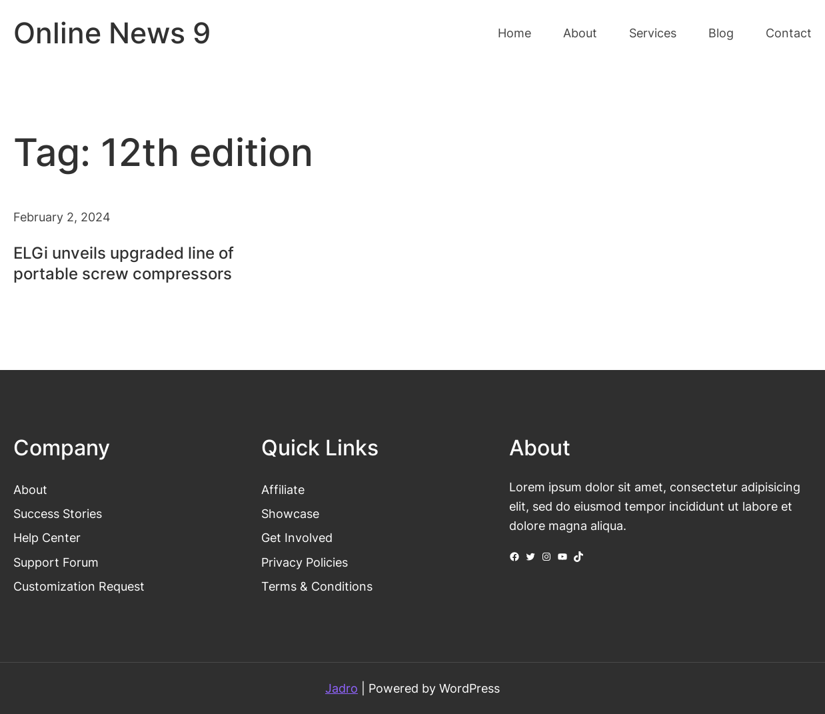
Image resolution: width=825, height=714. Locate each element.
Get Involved (297, 537)
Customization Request (79, 586)
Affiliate (283, 489)
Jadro (341, 688)
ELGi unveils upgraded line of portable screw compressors (123, 263)
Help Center (47, 537)
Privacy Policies (304, 562)
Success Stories (57, 513)
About (30, 489)
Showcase (290, 513)
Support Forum (56, 562)
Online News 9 (112, 33)
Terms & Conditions (317, 586)
